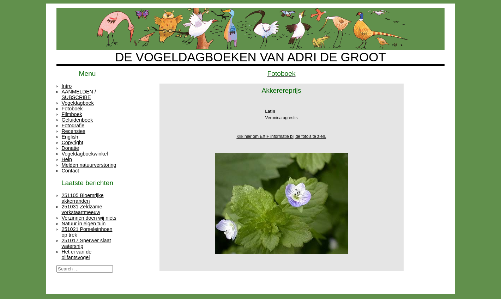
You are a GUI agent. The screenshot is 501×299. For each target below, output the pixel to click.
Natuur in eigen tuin (83, 223)
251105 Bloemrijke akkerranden (82, 198)
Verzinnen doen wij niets (88, 218)
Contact (70, 170)
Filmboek (71, 114)
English (69, 137)
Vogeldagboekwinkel (84, 154)
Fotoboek (72, 108)
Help (66, 159)
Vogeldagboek (77, 103)
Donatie (70, 148)
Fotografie (72, 125)
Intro (66, 86)
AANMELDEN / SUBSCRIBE (78, 94)
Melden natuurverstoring (88, 165)
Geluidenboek (77, 120)
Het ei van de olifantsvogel (76, 254)
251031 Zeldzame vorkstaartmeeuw (81, 209)
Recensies (73, 131)
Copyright (72, 142)
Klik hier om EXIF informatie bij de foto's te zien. (281, 136)
